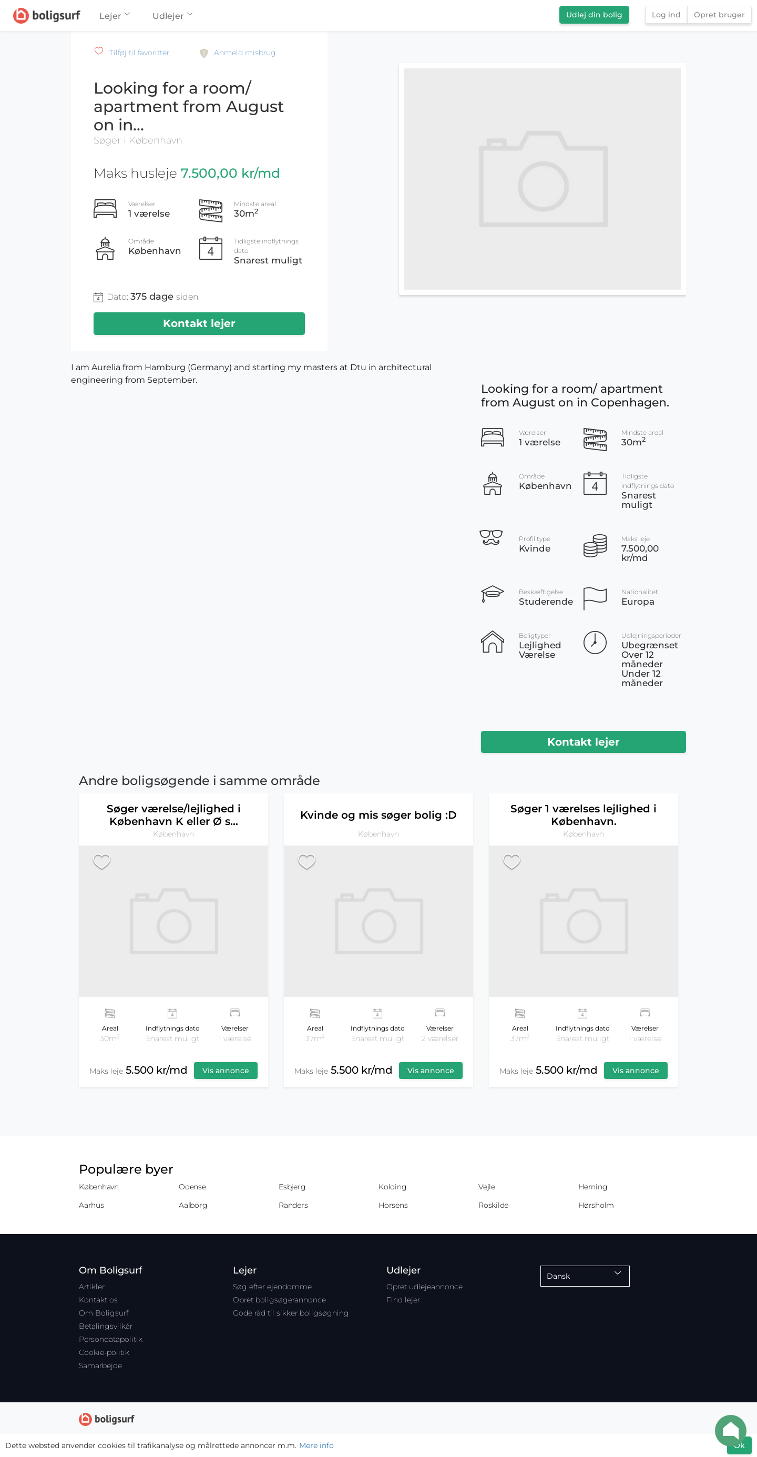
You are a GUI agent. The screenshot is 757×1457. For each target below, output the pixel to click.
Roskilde (493, 1205)
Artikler (92, 1286)
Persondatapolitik (110, 1339)
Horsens (392, 1205)
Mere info (316, 1445)
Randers (293, 1205)
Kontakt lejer (199, 323)
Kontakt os (98, 1300)
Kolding (392, 1186)
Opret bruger (719, 14)
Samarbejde (100, 1365)
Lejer (114, 16)
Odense (192, 1186)
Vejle (486, 1186)
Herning (592, 1186)
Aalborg (193, 1205)
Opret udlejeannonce (424, 1286)
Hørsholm (596, 1205)
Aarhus (91, 1205)
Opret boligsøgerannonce (279, 1300)
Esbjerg (292, 1186)
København (99, 1186)
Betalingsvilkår (105, 1326)
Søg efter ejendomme (272, 1286)
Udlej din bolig (594, 14)
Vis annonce (225, 1070)
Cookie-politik (104, 1352)
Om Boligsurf (103, 1313)
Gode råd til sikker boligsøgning (291, 1313)
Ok (739, 1445)
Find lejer (403, 1300)
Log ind (666, 14)
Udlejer (172, 16)
